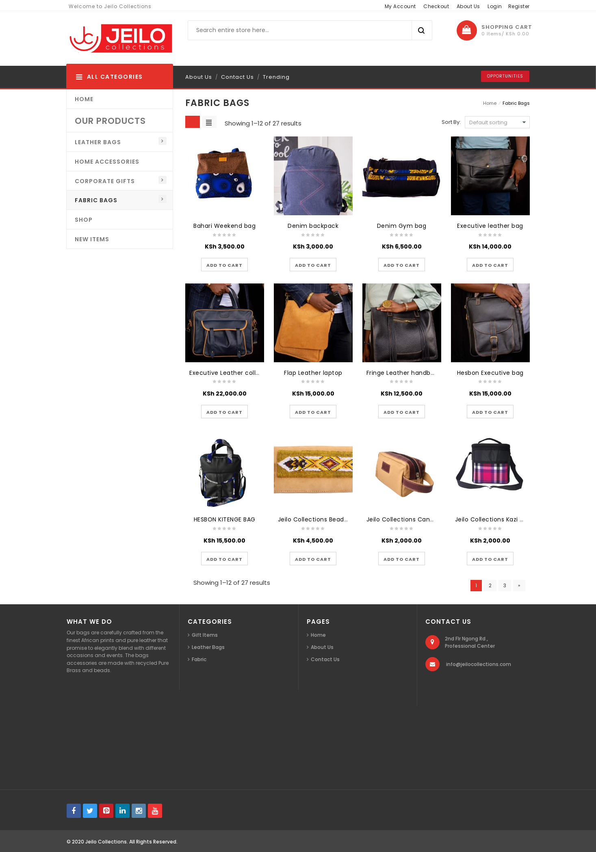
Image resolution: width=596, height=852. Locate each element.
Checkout (436, 6)
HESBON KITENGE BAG (225, 519)
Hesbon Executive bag (490, 373)
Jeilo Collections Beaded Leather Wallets (339, 519)
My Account (400, 6)
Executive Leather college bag (235, 373)
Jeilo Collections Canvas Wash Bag (419, 519)
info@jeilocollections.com (478, 664)
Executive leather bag (490, 226)
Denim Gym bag (402, 226)
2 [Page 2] (490, 585)
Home (489, 103)
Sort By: (451, 122)
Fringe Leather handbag (402, 373)
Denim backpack (313, 226)
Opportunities (505, 76)
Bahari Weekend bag (224, 226)
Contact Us (237, 77)
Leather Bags (208, 647)
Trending (276, 77)
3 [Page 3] (504, 585)
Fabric (199, 659)
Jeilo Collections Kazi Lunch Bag (503, 519)
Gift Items (205, 634)
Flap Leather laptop (313, 373)
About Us (468, 6)
